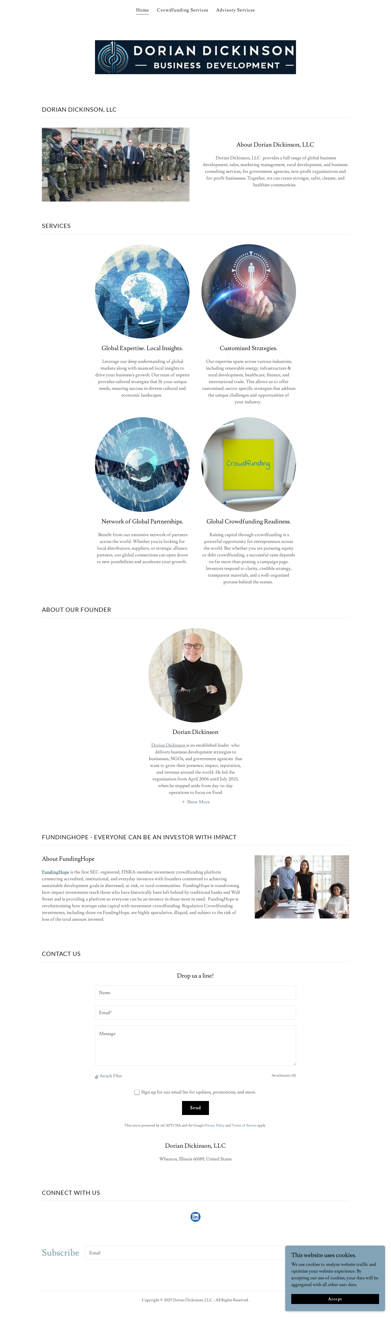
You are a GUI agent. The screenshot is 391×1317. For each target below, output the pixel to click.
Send (195, 1108)
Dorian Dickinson (168, 745)
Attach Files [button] (110, 1076)
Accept (335, 1299)
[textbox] (195, 993)
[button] (195, 801)
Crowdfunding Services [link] (182, 10)
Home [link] (142, 10)
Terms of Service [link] (244, 1125)
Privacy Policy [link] (214, 1125)
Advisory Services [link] (235, 10)
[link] (195, 1218)
